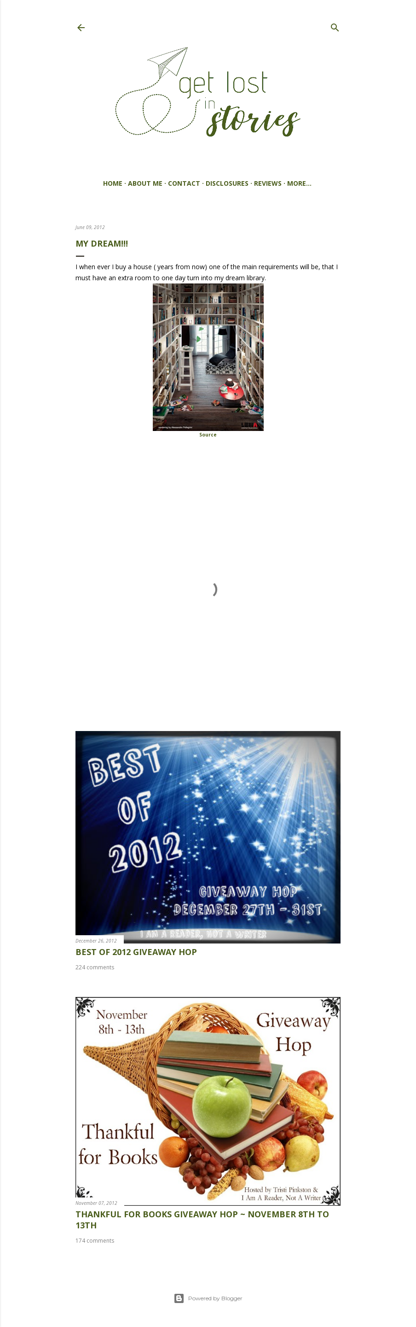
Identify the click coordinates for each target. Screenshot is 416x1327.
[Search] (335, 26)
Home (112, 183)
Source (208, 434)
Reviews (268, 183)
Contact (184, 183)
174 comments (94, 1240)
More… (299, 183)
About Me (145, 183)
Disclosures (227, 183)
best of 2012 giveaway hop (136, 951)
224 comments (94, 967)
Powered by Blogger (208, 1298)
